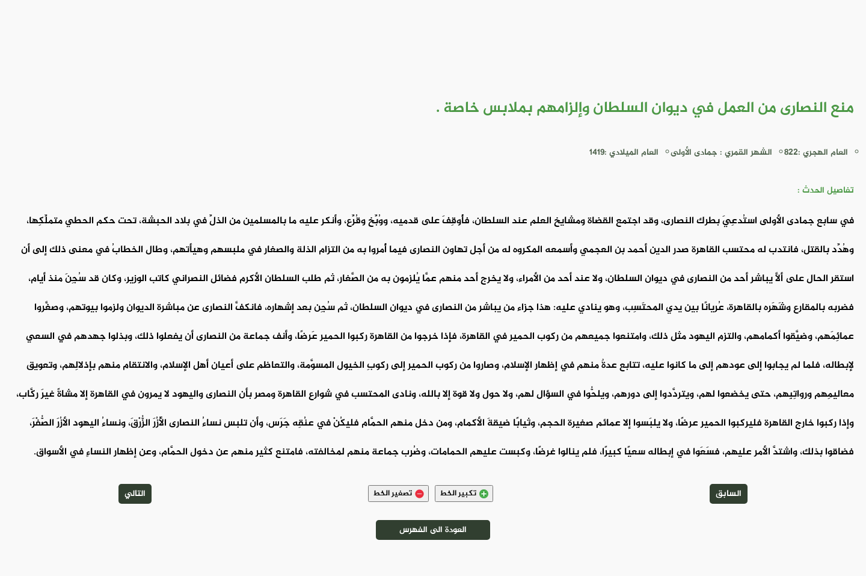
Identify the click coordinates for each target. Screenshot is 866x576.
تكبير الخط (464, 493)
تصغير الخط (398, 493)
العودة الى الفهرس (433, 530)
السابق (729, 494)
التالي (135, 494)
